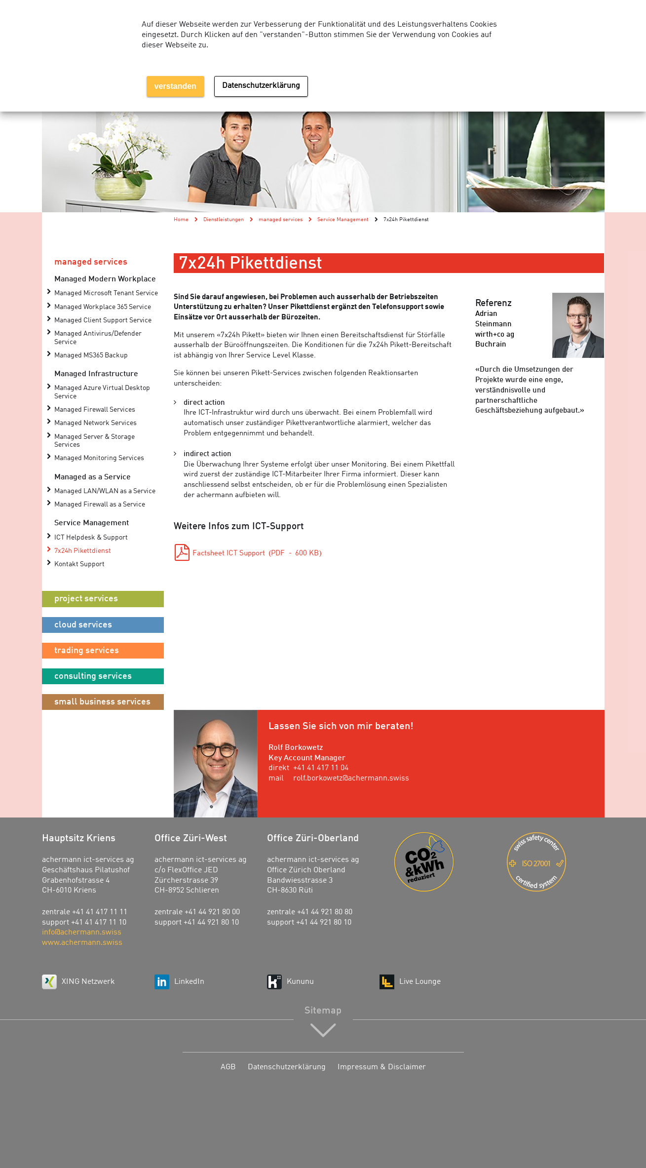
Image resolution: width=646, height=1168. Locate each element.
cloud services (83, 625)
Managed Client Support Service (103, 320)
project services (86, 598)
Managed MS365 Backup (91, 355)
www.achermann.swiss (82, 943)
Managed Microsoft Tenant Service (106, 293)
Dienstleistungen (223, 220)
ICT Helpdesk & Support (91, 538)
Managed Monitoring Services (99, 458)
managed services (90, 262)
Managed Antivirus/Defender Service (98, 338)
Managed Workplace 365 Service (102, 307)
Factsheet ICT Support (257, 553)
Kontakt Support (79, 564)
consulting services (93, 676)
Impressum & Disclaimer (382, 1067)
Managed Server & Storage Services (94, 441)
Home (181, 220)
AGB (228, 1067)
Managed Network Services (95, 423)
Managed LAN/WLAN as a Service (104, 491)
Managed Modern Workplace (105, 279)
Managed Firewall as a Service (99, 505)
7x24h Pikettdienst (82, 551)
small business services (102, 702)
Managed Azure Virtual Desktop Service (102, 392)
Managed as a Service (92, 477)
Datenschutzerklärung (287, 1067)
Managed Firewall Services (94, 410)
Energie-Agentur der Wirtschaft (443, 862)
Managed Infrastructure (96, 374)
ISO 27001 (556, 862)
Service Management (91, 523)
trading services (86, 650)
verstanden (175, 86)
